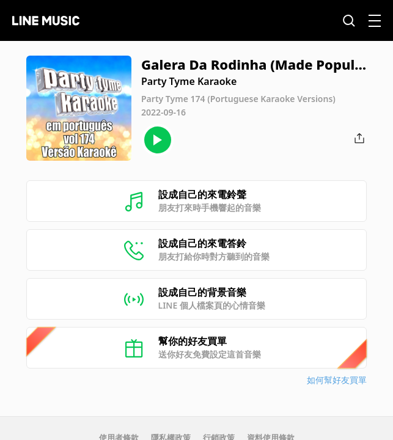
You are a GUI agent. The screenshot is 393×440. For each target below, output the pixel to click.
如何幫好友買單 (337, 380)
